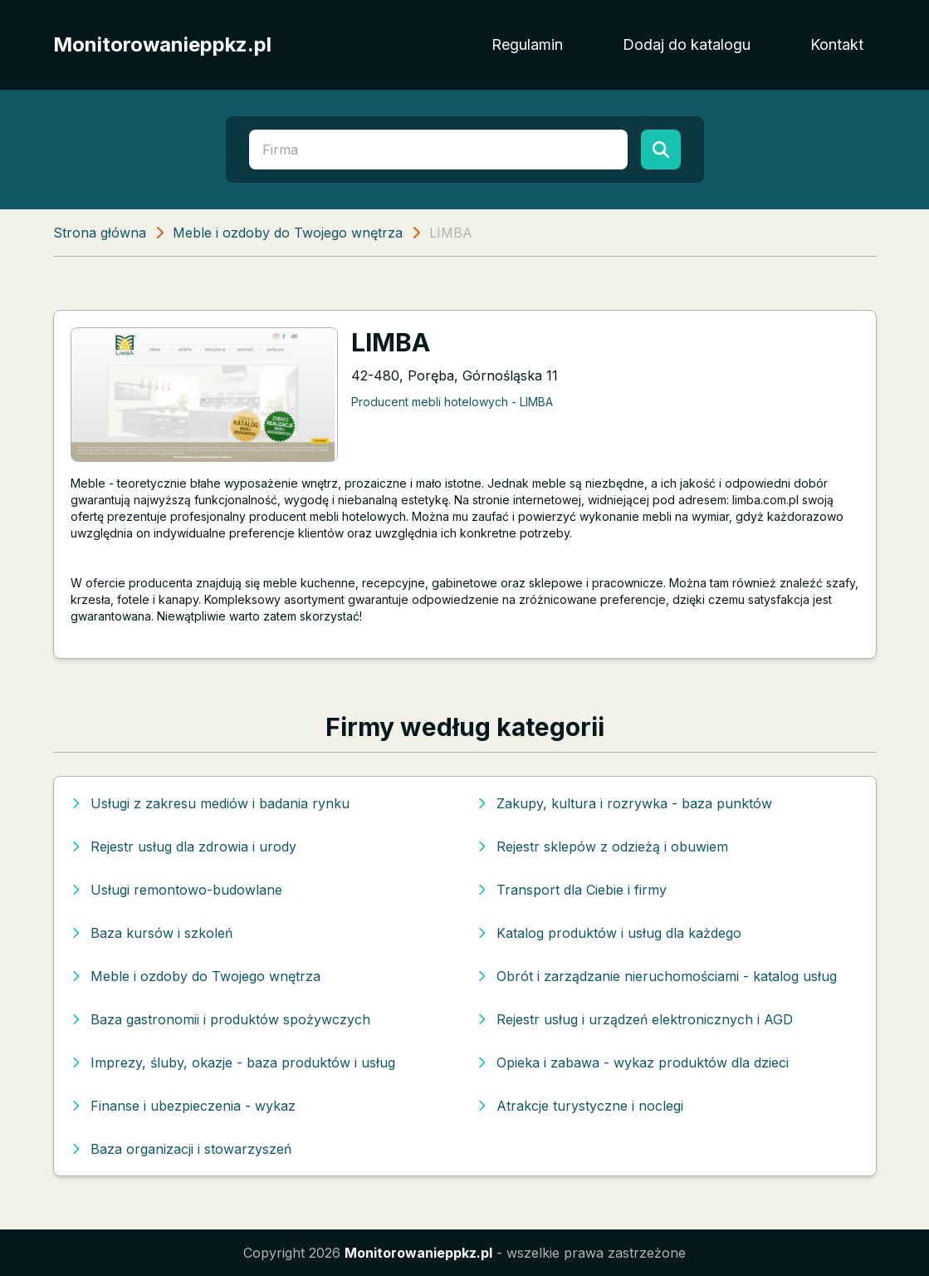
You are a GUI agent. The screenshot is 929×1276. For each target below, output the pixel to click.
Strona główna (99, 232)
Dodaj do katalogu (687, 44)
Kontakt (836, 44)
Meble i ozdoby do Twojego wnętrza (288, 232)
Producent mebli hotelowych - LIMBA (452, 402)
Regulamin (527, 44)
